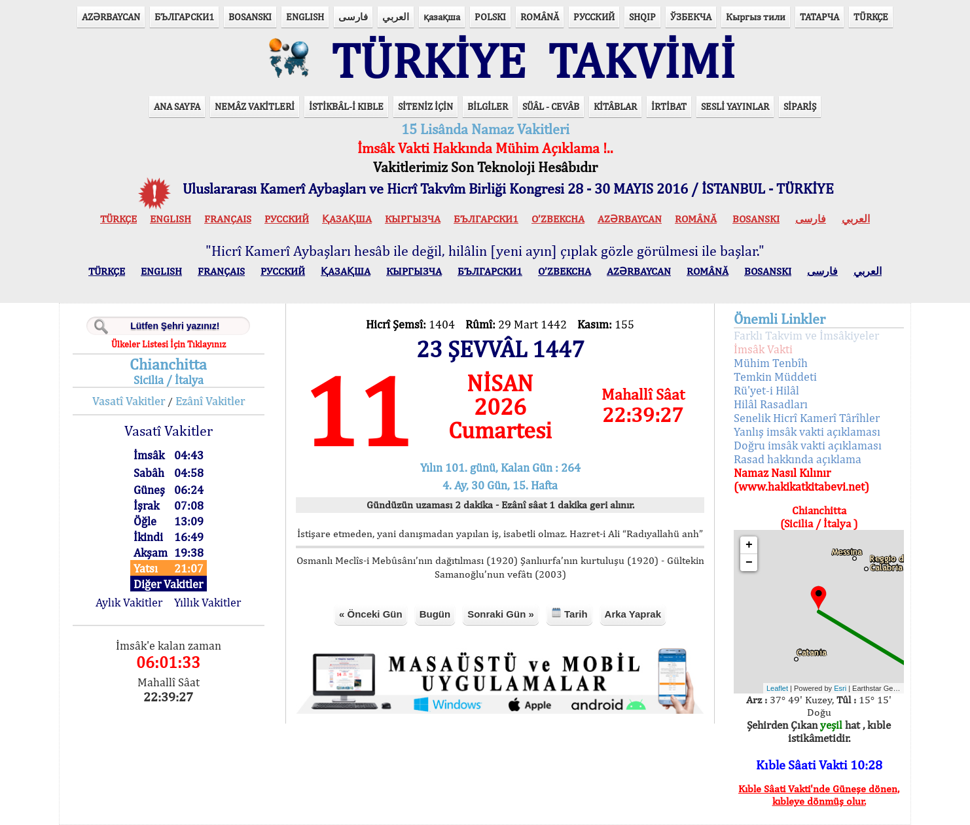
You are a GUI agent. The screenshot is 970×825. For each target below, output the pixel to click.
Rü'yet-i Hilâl (766, 390)
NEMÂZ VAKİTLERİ (255, 106)
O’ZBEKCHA (557, 219)
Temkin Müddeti (775, 376)
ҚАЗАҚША (347, 219)
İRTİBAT (669, 106)
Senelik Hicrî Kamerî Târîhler (807, 418)
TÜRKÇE (870, 16)
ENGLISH (305, 16)
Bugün (435, 614)
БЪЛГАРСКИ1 (184, 16)
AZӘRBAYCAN (111, 16)
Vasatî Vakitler (128, 401)
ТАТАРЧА (819, 16)
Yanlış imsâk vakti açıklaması (807, 431)
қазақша (441, 16)
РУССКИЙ (594, 16)
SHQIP (642, 16)
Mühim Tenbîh (771, 363)
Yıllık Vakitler (207, 602)
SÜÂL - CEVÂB (550, 106)
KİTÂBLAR (615, 106)
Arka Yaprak (633, 614)
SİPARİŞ (799, 106)
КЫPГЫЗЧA (412, 219)
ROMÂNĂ (539, 16)
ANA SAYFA (177, 106)
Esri (840, 688)
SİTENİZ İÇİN (425, 106)
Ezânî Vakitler (210, 401)
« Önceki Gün (371, 614)
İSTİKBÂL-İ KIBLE (346, 106)
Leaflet (777, 688)
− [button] (749, 562)
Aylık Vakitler (129, 602)
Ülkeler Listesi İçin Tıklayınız (168, 344)
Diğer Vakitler (168, 584)
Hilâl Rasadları (771, 404)
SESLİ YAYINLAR (735, 106)
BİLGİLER (487, 106)
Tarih (569, 613)
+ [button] (749, 545)
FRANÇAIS (227, 219)
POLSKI (490, 16)
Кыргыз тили (755, 16)
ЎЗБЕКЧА (690, 16)
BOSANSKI (250, 16)
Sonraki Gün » (500, 614)
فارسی (353, 16)
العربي (395, 16)
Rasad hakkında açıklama (797, 459)
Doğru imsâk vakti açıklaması (808, 445)
